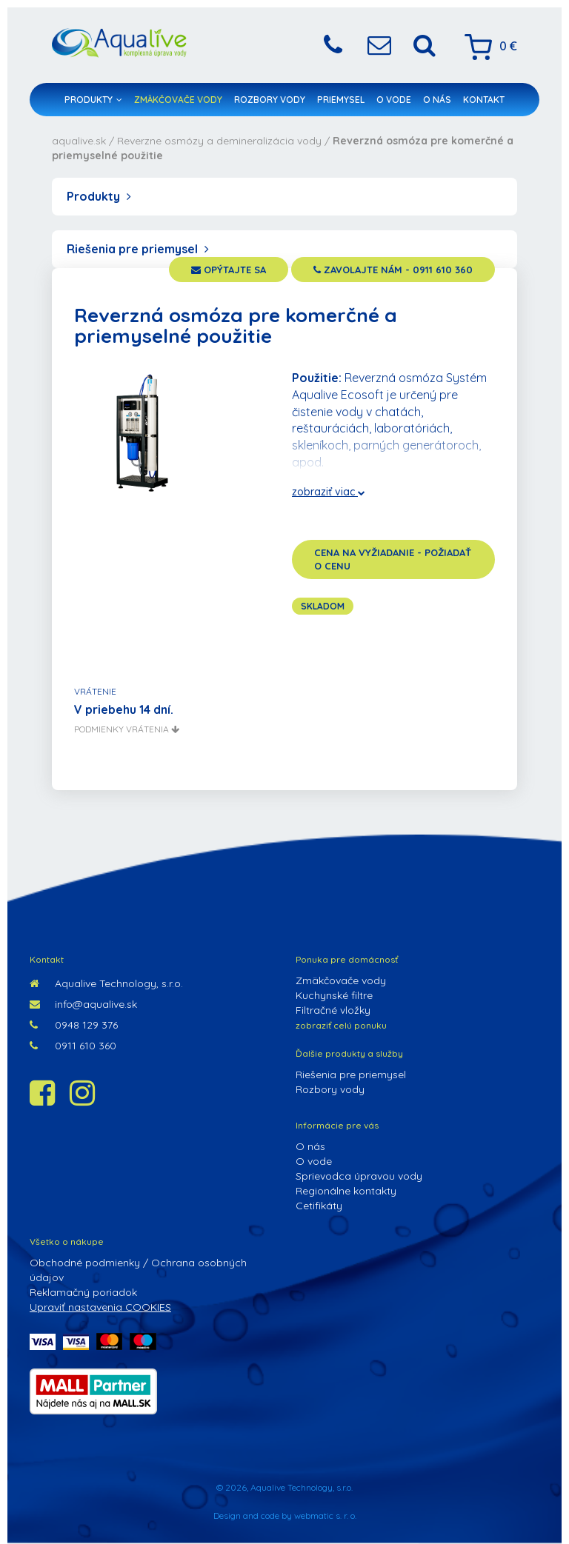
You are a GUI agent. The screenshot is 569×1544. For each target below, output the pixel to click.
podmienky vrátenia (126, 729)
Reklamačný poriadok (83, 1292)
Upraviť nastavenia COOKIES (100, 1307)
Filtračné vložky (333, 1010)
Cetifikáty (319, 1205)
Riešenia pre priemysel (138, 248)
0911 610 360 (73, 1045)
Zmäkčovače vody (178, 99)
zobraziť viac (328, 491)
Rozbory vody (269, 99)
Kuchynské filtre (334, 995)
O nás (437, 99)
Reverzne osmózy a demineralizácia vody (219, 140)
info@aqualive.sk (83, 1004)
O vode (393, 99)
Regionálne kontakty (346, 1190)
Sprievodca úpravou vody (359, 1176)
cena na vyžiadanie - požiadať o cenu (392, 559)
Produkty (93, 99)
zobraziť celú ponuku (341, 1025)
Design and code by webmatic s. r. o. (284, 1515)
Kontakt (484, 99)
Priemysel (341, 99)
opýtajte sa (228, 269)
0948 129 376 (74, 1025)
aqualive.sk (79, 140)
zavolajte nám (393, 269)
